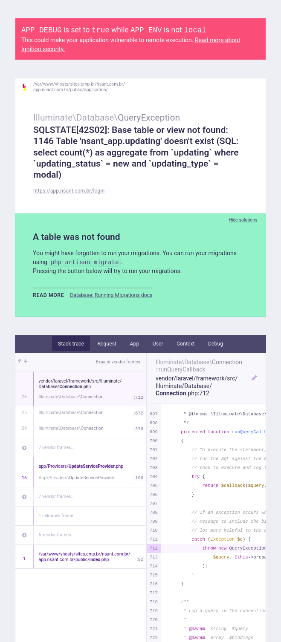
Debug (215, 344)
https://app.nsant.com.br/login (68, 191)
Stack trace (71, 344)
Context (185, 344)
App (134, 344)
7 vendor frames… (56, 447)
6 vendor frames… (56, 535)
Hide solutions (243, 220)
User (158, 344)
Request (106, 344)
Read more (48, 295)
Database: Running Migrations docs (111, 295)
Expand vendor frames (118, 362)
